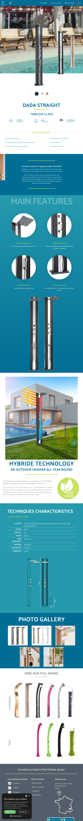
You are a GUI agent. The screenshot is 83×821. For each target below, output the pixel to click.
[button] (79, 2)
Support (44, 3)
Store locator (69, 3)
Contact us (35, 790)
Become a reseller (38, 786)
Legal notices (36, 794)
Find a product (56, 3)
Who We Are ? (37, 783)
